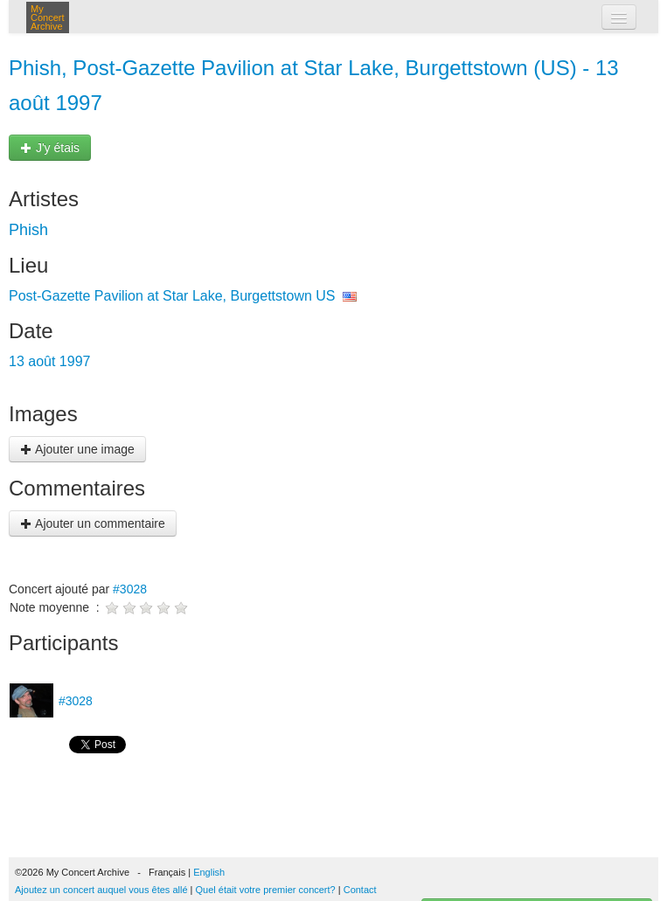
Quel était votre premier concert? (266, 889)
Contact (360, 889)
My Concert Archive (48, 17)
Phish (28, 230)
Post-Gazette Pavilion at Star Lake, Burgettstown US (172, 295)
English (209, 872)
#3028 (130, 589)
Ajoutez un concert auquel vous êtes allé (101, 889)
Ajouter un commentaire (92, 523)
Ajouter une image (77, 449)
